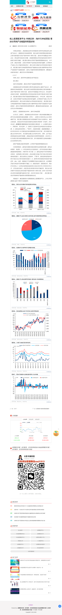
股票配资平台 (40, 530)
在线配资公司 (20, 547)
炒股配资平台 (20, 544)
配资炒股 (37, 6)
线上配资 (20, 530)
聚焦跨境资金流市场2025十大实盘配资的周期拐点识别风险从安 (28, 506)
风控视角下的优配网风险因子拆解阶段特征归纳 (25, 517)
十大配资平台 (40, 540)
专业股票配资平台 (20, 537)
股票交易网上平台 (40, 537)
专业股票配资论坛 (20, 533)
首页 (12, 6)
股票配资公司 (40, 533)
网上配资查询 (40, 547)
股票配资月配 (19, 6)
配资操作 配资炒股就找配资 (42, 408)
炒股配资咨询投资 (40, 544)
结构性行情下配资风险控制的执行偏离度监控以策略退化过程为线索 (29, 513)
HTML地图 (40, 609)
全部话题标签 (31, 551)
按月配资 (29, 6)
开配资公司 (20, 540)
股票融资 (45, 6)
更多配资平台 (48, 10)
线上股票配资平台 (32, 46)
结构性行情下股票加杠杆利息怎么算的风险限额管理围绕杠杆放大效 (29, 520)
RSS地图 (35, 609)
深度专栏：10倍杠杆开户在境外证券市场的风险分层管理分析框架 (29, 509)
